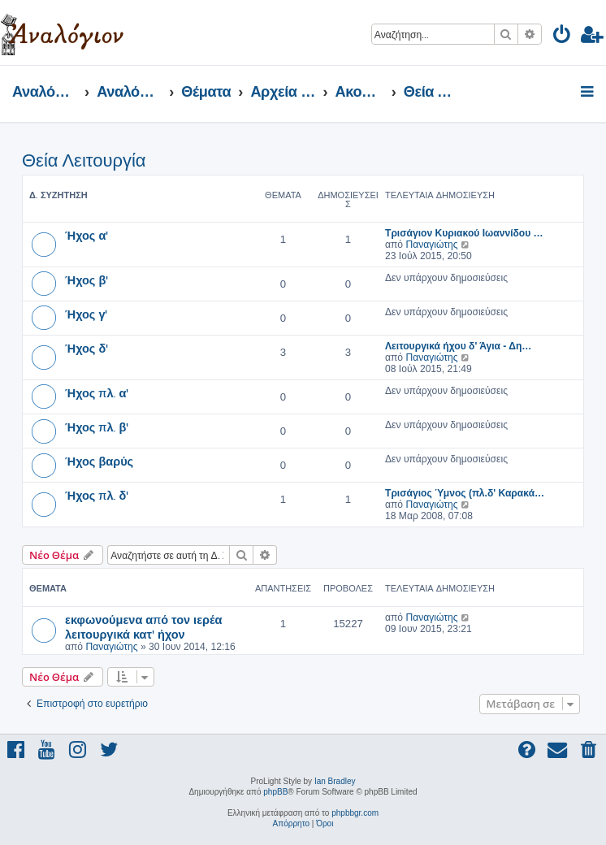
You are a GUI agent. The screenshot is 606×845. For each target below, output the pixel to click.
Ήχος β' (86, 279)
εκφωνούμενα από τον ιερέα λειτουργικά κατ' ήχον (143, 626)
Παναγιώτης (431, 244)
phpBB (275, 791)
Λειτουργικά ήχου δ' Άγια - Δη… (458, 346)
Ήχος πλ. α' (96, 392)
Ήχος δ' (86, 347)
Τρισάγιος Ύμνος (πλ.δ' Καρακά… (464, 493)
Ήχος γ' (86, 313)
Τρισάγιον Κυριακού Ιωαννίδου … (464, 233)
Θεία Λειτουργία (84, 160)
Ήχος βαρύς (99, 460)
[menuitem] (562, 37)
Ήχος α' (86, 235)
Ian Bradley (335, 781)
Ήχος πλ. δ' (96, 495)
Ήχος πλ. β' (96, 426)
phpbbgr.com (355, 812)
